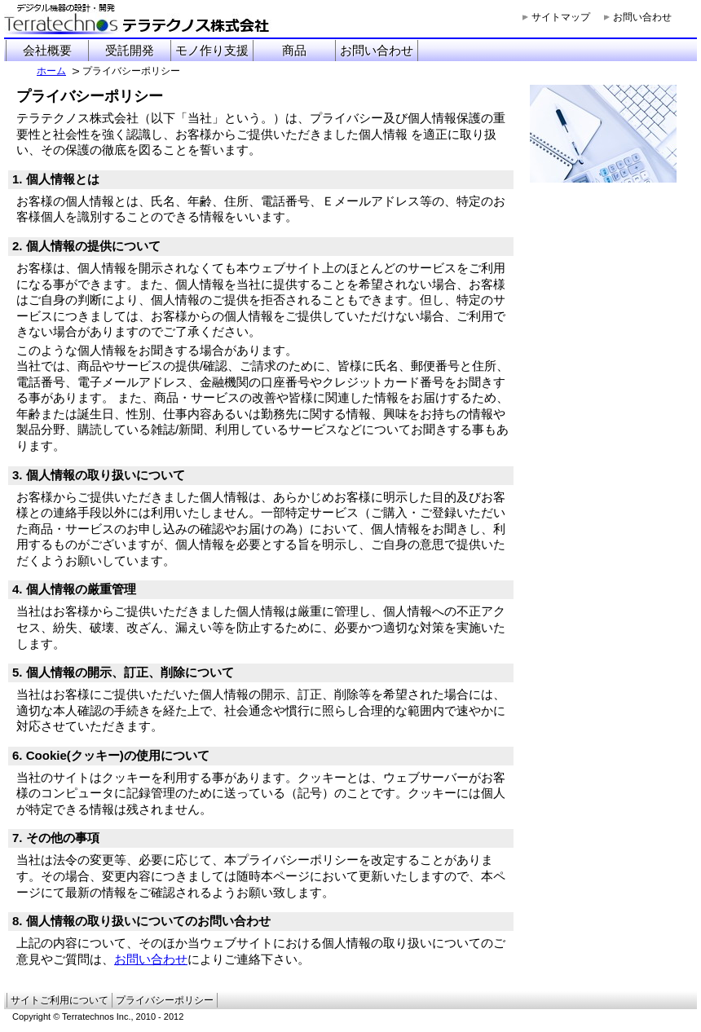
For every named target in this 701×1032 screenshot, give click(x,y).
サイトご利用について (59, 1000)
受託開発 (129, 50)
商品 (294, 50)
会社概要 (47, 50)
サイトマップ (560, 17)
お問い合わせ (642, 17)
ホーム (51, 71)
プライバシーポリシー (165, 1000)
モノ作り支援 (212, 50)
